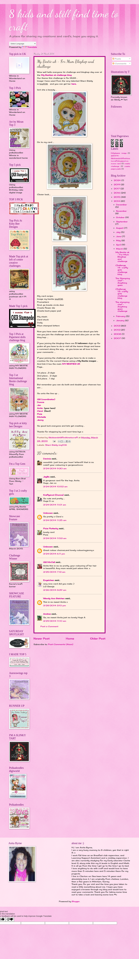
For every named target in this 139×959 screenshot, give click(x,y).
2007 (118, 338)
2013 (117, 326)
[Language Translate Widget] (22, 44)
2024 (117, 180)
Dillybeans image (119, 153)
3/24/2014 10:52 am (55, 486)
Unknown (48, 513)
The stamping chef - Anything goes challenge (122, 306)
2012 (117, 330)
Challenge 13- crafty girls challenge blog (122, 293)
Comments (119, 63)
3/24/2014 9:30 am (55, 468)
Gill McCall (49, 562)
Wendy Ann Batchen (54, 598)
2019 (117, 184)
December (121, 204)
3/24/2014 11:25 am (54, 520)
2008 (118, 334)
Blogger (76, 901)
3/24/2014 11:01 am (54, 505)
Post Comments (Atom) (60, 644)
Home (70, 638)
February (121, 316)
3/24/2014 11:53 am (54, 538)
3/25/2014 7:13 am (54, 572)
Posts (117, 59)
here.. (74, 84)
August (120, 228)
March (120, 249)
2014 (117, 201)
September (122, 221)
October (120, 217)
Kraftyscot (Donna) (53, 495)
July (118, 232)
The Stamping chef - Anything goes (123, 281)
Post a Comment (49, 626)
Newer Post (42, 638)
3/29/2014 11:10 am (54, 621)
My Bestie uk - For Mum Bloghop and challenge (122, 256)
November (121, 211)
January (120, 320)
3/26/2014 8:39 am (54, 590)
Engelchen (48, 580)
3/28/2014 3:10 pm (54, 605)
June (119, 236)
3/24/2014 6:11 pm (54, 554)
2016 (117, 193)
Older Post (97, 638)
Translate (29, 47)
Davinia (47, 459)
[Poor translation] (10, 919)
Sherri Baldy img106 (56, 445)
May (118, 240)
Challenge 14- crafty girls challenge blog (122, 269)
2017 (117, 188)
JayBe (46, 477)
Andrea (47, 614)
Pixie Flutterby (50, 528)
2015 (117, 197)
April (119, 244)
